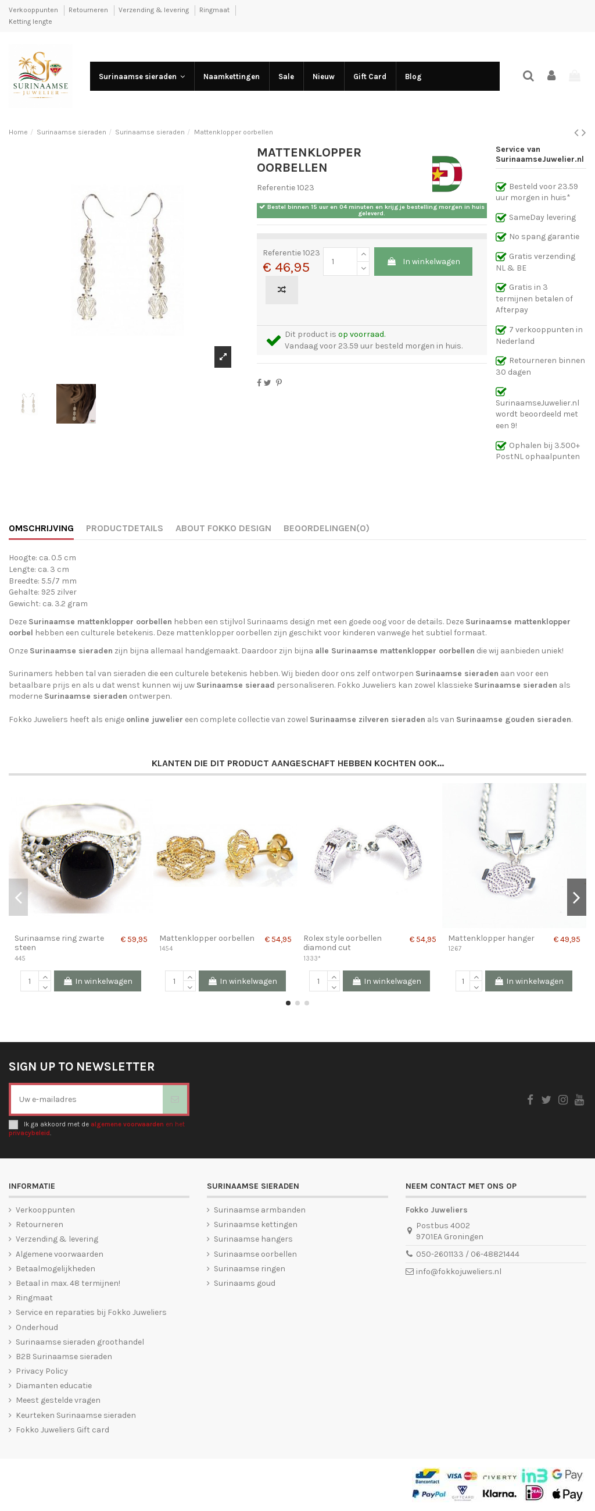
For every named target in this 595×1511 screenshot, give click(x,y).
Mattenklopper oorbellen (207, 938)
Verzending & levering (155, 10)
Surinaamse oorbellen (255, 1254)
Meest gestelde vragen (58, 1400)
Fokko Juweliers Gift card (62, 1430)
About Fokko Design (223, 528)
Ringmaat (215, 10)
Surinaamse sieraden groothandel (80, 1342)
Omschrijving (41, 528)
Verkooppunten (34, 10)
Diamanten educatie (54, 1386)
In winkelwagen (423, 261)
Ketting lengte (30, 21)
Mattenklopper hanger (491, 938)
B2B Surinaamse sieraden (64, 1356)
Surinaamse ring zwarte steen (59, 943)
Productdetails (124, 528)
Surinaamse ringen (249, 1269)
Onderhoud (37, 1327)
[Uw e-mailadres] (87, 1099)
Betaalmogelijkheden (55, 1269)
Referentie (276, 188)
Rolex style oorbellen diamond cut (342, 943)
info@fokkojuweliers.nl (458, 1272)
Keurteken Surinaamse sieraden (76, 1415)
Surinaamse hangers (253, 1239)
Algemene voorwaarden (59, 1254)
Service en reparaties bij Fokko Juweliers (91, 1312)
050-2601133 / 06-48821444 (467, 1254)
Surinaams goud (244, 1283)
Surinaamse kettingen (256, 1224)
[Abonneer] (175, 1099)
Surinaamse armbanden (260, 1210)
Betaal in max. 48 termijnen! (68, 1283)
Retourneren (89, 10)
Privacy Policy (42, 1371)
